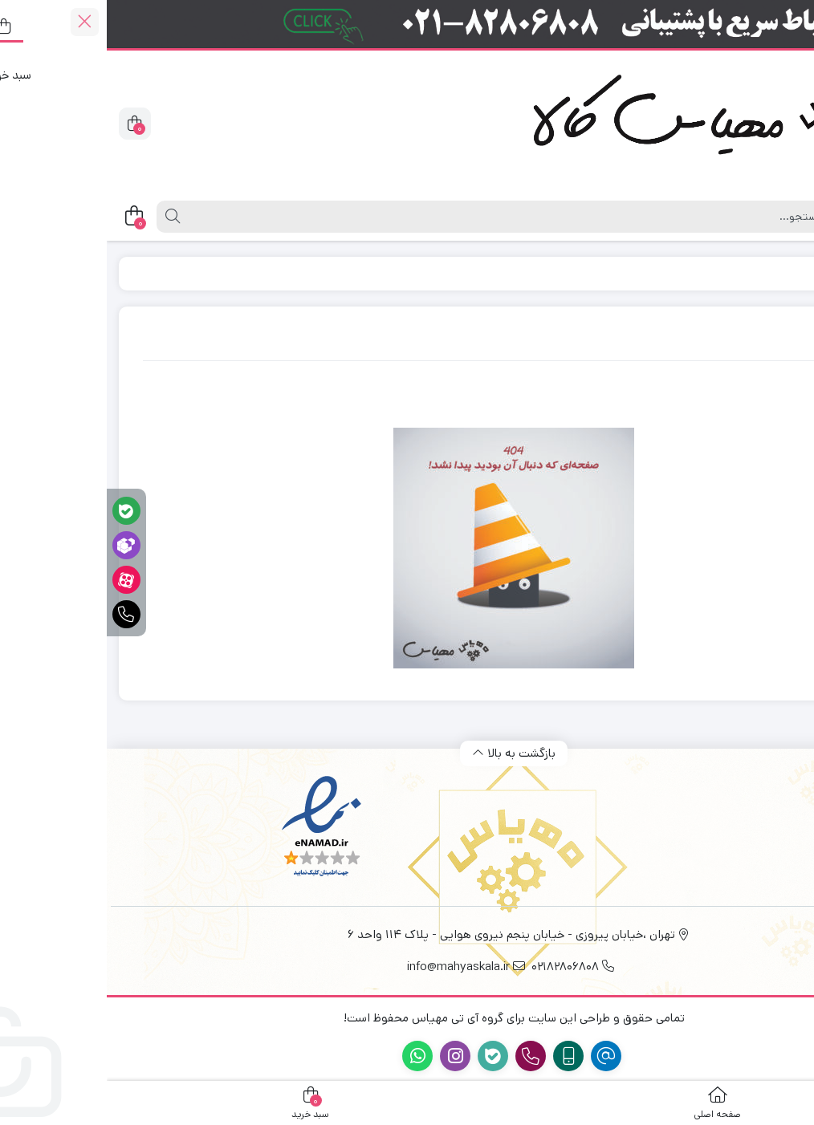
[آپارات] (20, 580)
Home (747, 273)
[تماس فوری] (20, 614)
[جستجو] (400, 217)
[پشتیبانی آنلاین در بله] (20, 511)
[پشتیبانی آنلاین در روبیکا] (20, 545)
